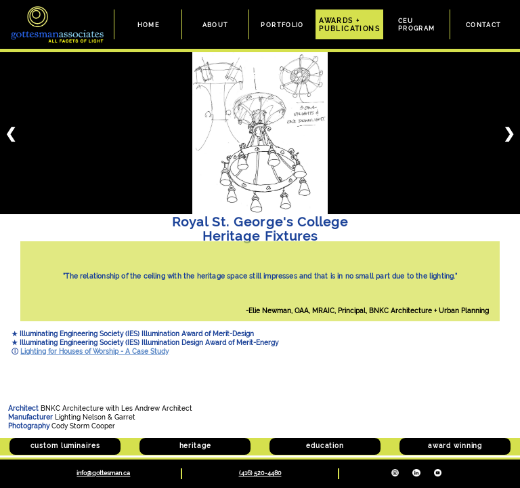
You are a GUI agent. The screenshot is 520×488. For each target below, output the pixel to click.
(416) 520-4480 (260, 473)
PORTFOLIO (282, 24)
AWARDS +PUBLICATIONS (349, 24)
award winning (455, 445)
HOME (148, 24)
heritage (195, 445)
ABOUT (215, 24)
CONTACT (484, 24)
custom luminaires (65, 445)
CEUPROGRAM (416, 24)
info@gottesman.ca (103, 473)
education (325, 445)
